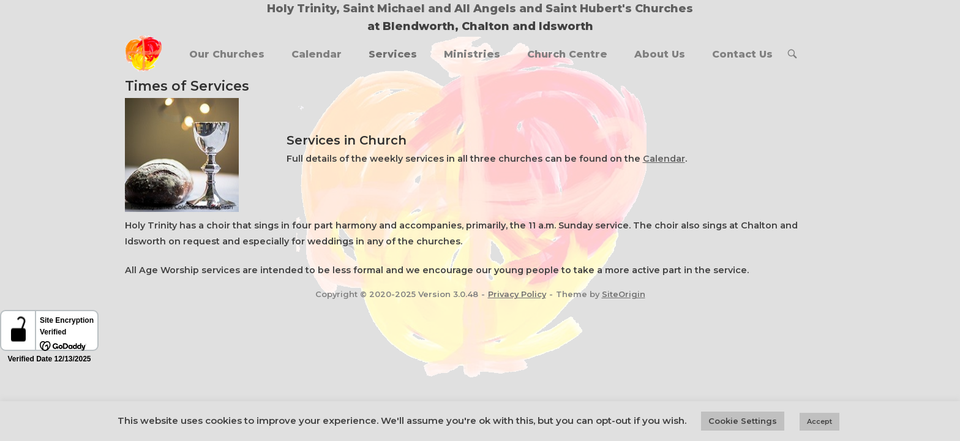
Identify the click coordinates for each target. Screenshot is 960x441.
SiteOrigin (623, 294)
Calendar (316, 54)
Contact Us (742, 54)
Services (393, 54)
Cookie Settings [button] (742, 421)
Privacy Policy (517, 294)
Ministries (472, 54)
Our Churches (226, 54)
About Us (659, 54)
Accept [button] (819, 421)
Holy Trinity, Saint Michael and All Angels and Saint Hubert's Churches (480, 8)
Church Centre (567, 54)
